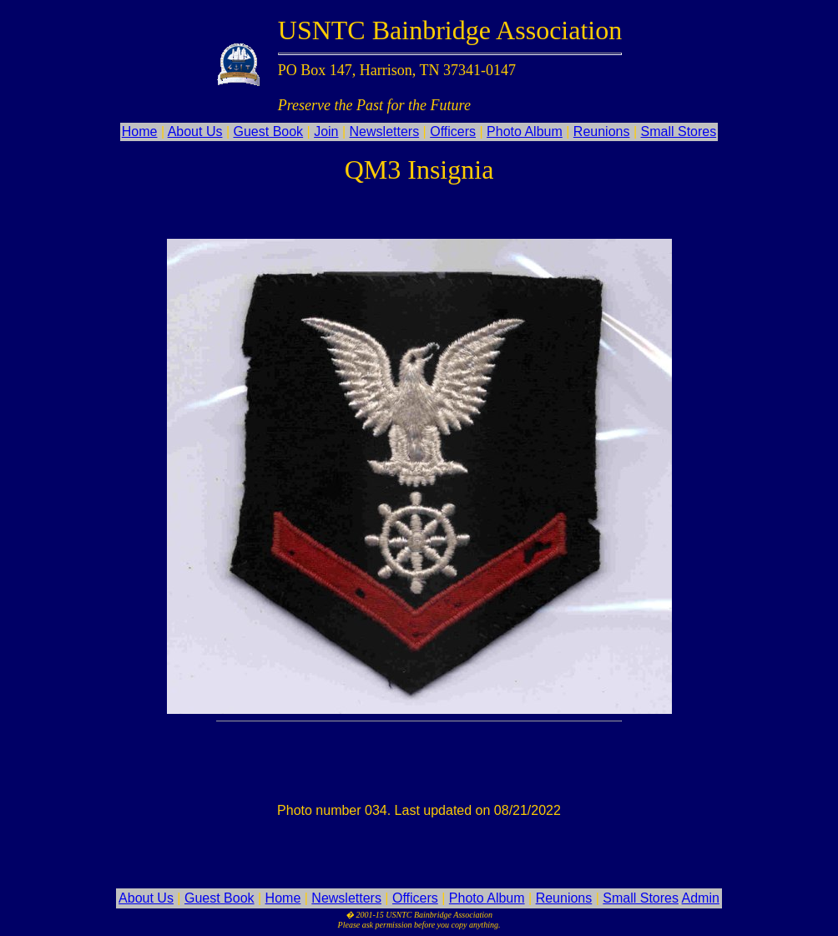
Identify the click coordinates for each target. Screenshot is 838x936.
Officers (453, 131)
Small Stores (679, 131)
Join (326, 131)
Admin (700, 898)
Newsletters (385, 131)
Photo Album (525, 131)
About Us (195, 131)
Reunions (601, 131)
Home (140, 131)
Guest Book (269, 131)
